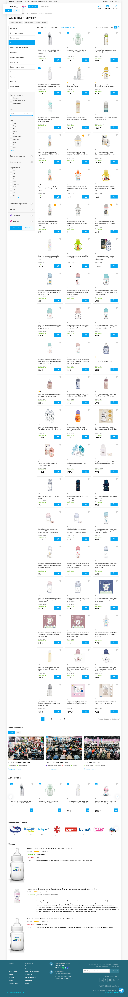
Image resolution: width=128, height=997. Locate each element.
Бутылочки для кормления (17, 43)
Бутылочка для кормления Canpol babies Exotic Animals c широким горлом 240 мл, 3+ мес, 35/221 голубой (106, 327)
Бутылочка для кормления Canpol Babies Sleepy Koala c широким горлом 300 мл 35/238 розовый (78, 669)
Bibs (14, 128)
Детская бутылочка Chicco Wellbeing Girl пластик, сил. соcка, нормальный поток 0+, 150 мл (67, 889)
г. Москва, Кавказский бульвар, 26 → (64, 974)
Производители (29, 969)
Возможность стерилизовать (18, 204)
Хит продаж (13, 210)
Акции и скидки (42, 1)
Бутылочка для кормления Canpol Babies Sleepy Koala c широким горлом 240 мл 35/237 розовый (49, 634)
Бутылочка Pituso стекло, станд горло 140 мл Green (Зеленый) (105, 51)
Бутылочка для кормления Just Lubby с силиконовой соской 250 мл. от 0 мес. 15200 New (106, 634)
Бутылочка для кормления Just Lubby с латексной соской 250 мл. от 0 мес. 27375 (49, 669)
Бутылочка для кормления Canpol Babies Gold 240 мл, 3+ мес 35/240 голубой (78, 395)
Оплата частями (53, 1)
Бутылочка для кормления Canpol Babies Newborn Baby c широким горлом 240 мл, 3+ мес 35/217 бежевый (49, 565)
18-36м (15, 187)
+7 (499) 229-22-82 (114, 1)
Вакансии (28, 983)
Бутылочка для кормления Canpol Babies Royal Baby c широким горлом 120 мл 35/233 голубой (78, 600)
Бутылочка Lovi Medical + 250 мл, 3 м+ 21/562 (48, 497)
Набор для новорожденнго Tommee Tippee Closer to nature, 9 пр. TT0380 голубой (76, 463)
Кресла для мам (14, 86)
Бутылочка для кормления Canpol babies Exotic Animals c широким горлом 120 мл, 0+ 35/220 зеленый (49, 327)
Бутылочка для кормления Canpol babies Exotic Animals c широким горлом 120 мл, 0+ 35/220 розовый (78, 327)
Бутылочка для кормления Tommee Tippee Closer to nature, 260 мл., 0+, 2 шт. (106, 428)
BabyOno (15, 126)
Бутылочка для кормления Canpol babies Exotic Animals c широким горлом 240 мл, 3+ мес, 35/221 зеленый (49, 361)
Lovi (14, 145)
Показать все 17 (14, 198)
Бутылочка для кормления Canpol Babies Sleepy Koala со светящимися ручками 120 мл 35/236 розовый (78, 634)
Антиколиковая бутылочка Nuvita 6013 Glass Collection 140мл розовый (105, 802)
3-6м (14, 195)
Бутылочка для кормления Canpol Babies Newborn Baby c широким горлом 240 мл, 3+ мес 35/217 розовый (78, 565)
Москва (12, 732)
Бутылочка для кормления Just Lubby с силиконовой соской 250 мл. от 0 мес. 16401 (49, 257)
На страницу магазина (15, 769)
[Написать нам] (121, 990)
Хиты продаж (29, 22)
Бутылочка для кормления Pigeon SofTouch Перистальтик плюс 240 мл (77, 118)
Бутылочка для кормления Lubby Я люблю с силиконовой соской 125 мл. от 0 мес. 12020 (78, 429)
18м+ (14, 192)
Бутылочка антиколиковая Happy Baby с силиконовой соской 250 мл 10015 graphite (49, 52)
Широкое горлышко (16, 162)
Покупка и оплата (13, 969)
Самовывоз (34, 1)
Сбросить (27, 228)
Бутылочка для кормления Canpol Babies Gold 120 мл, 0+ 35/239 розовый (49, 395)
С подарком (15, 215)
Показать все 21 (14, 150)
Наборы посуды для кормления (19, 47)
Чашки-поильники (15, 72)
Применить (16, 228)
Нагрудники (13, 81)
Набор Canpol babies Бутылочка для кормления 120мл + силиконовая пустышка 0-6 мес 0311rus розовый (48, 531)
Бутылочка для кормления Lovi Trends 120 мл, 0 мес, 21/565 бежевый (105, 702)
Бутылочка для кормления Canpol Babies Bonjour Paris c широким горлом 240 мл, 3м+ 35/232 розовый (78, 292)
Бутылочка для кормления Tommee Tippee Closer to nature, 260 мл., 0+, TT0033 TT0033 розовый (48, 463)
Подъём (11, 974)
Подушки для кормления (17, 57)
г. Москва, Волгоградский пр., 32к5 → (65, 976)
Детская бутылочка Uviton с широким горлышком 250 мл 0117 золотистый (105, 86)
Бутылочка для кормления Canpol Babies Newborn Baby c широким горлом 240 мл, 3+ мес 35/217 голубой (106, 531)
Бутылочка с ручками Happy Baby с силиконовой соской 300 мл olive (76, 51)
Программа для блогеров (32, 971)
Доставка (26, 1)
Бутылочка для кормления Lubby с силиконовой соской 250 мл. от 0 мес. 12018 (77, 188)
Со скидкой (15, 221)
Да (8, 10)
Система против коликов (17, 156)
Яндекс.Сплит (29, 974)
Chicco (15, 134)
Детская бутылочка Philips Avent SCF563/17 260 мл (55, 849)
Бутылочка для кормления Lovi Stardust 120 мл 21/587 (106, 497)
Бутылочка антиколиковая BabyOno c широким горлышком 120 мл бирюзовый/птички (48, 119)
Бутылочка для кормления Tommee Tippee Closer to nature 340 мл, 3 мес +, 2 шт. (49, 429)
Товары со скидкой (41, 22)
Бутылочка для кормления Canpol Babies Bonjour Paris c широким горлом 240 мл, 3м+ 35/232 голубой (49, 292)
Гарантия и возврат (14, 983)
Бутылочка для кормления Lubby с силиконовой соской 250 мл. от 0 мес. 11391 (77, 223)
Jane (14, 142)
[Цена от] (16, 113)
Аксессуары (13, 52)
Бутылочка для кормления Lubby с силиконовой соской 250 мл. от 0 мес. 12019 (48, 188)
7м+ (14, 190)
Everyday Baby (16, 136)
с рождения (16, 184)
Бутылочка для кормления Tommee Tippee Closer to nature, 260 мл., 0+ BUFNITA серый (104, 257)
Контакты (105, 1)
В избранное (60, 33)
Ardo (14, 123)
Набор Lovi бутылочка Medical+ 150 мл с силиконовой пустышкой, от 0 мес (106, 462)
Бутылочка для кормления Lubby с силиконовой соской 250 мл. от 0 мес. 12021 (48, 154)
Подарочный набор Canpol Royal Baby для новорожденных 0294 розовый (77, 702)
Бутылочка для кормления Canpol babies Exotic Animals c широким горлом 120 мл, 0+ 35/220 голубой (106, 292)
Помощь (11, 980)
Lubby (14, 147)
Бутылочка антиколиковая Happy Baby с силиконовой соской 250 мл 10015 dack (49, 85)
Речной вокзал (17, 103)
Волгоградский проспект (19, 101)
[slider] (10, 115)
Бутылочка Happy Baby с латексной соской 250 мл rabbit (76, 86)
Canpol (15, 131)
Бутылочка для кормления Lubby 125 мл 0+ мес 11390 (78, 257)
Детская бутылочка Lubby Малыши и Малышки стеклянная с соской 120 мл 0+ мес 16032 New (49, 703)
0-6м (14, 181)
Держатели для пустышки (17, 67)
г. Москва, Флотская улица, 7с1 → (64, 978)
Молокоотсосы (14, 62)
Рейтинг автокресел (30, 977)
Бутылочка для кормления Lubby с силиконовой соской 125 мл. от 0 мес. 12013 (105, 188)
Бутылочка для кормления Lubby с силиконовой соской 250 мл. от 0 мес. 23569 (77, 154)
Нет (16, 10)
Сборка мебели (13, 971)
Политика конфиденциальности (15, 992)
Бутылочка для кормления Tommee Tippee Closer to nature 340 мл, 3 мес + (105, 153)
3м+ (14, 179)
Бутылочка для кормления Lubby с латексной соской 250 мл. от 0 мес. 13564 (48, 223)
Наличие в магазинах (16, 22)
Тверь (18, 732)
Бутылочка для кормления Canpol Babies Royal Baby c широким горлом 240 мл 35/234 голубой (106, 565)
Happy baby (16, 139)
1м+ (14, 173)
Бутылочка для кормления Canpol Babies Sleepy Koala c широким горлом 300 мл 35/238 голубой (106, 669)
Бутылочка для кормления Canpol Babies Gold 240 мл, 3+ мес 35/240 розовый (106, 395)
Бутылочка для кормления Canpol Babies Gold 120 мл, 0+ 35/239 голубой (106, 361)
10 (44, 851)
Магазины (11, 977)
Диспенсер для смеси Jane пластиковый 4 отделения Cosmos (106, 118)
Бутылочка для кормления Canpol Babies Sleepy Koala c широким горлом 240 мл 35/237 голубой (106, 600)
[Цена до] (27, 113)
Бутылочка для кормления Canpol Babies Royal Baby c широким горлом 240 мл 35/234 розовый (49, 600)
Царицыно (16, 98)
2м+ (14, 176)
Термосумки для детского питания (19, 77)
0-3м (14, 171)
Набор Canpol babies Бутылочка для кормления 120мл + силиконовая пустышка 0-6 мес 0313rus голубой (76, 531)
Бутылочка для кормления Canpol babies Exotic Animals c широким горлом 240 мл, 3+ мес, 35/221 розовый (78, 361)
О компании (19, 1)
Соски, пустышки (15, 38)
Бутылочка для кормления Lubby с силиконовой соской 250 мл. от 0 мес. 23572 (105, 223)
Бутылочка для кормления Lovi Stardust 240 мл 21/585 (78, 497)
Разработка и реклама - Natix (111, 992)
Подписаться (114, 971)
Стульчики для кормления (17, 33)
